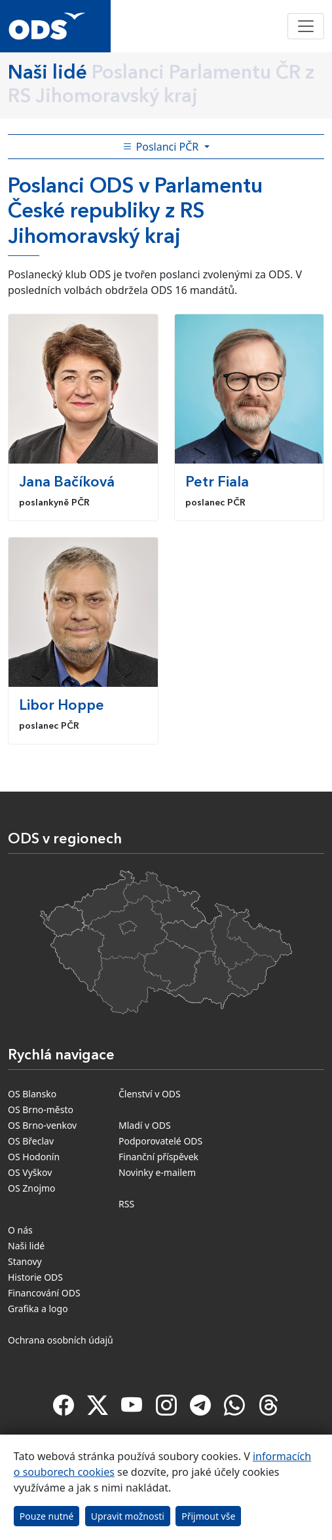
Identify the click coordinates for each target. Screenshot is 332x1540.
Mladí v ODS (145, 1125)
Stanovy (25, 1261)
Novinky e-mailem (157, 1172)
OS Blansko (32, 1094)
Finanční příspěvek (158, 1156)
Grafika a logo (38, 1308)
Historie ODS (35, 1277)
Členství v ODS (150, 1094)
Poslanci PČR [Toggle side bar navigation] (161, 146)
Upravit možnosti (127, 1516)
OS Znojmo (32, 1188)
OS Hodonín (34, 1156)
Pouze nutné (47, 1516)
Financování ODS (44, 1293)
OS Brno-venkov (42, 1125)
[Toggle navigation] (305, 26)
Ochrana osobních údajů (60, 1340)
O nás (20, 1230)
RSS (126, 1204)
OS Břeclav (31, 1141)
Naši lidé (26, 1245)
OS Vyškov (30, 1172)
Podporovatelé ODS (160, 1141)
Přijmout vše (208, 1516)
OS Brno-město (40, 1109)
